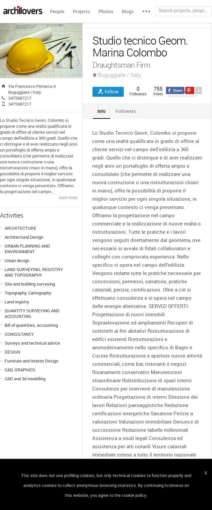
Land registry (17, 302)
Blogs (128, 11)
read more (68, 197)
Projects (81, 11)
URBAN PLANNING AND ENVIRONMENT (27, 249)
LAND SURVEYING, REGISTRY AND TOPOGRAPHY (34, 272)
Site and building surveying (30, 284)
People (57, 11)
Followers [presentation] (126, 111)
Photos (105, 11)
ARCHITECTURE (20, 228)
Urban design (17, 260)
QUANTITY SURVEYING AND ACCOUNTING (32, 313)
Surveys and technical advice (32, 343)
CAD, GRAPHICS (20, 370)
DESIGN (12, 352)
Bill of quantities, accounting (31, 325)
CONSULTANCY (19, 334)
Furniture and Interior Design (31, 361)
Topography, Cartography (28, 293)
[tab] (102, 111)
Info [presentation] (101, 111)
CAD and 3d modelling (25, 379)
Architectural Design (24, 237)
